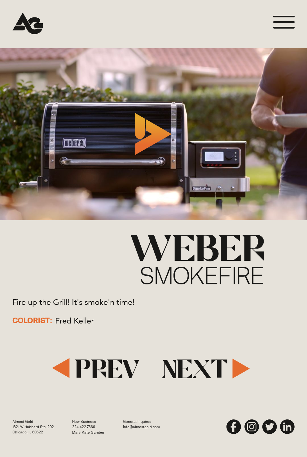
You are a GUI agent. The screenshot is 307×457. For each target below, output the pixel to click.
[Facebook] (233, 426)
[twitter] (269, 426)
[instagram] (251, 426)
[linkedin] (287, 426)
